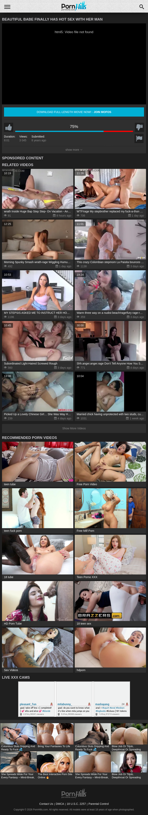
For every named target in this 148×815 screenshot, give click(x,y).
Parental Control (98, 803)
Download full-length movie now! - (74, 112)
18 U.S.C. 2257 (76, 803)
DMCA (60, 803)
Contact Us (46, 803)
